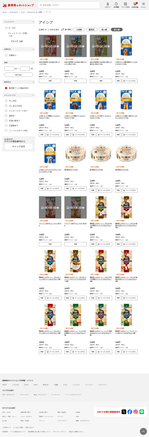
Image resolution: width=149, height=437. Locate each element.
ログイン (107, 7)
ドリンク (60, 413)
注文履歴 (116, 7)
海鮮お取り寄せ (25, 408)
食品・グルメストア (40, 391)
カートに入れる (131, 81)
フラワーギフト (62, 417)
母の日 (4, 381)
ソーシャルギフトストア (73, 391)
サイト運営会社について (18, 428)
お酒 (77, 413)
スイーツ (42, 417)
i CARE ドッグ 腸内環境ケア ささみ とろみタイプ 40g (126, 63)
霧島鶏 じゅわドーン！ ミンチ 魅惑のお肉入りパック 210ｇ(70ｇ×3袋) (101, 329)
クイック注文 (125, 7)
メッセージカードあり (16, 110)
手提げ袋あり (12, 120)
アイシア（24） (17, 41)
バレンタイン (89, 381)
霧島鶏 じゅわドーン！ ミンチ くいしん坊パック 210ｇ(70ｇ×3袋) (126, 328)
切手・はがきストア (8, 391)
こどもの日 (15, 381)
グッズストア (56, 391)
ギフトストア (24, 391)
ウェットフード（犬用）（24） (18, 34)
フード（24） (11, 27)
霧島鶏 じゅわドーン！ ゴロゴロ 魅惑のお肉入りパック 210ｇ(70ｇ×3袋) (126, 222)
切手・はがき (6, 408)
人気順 (79, 29)
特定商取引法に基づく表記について (39, 428)
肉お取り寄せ (43, 408)
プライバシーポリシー (60, 428)
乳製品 (78, 408)
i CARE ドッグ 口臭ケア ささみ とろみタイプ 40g (100, 115)
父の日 (26, 381)
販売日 (91, 29)
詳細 (50, 81)
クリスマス (76, 381)
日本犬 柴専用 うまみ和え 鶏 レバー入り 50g (49, 63)
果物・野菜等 (61, 408)
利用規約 (5, 428)
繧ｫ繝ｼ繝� (135, 7)
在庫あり (10, 55)
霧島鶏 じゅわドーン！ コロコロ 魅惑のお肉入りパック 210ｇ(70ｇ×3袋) (126, 275)
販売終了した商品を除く (17, 88)
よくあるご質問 (18, 424)
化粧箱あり (11, 125)
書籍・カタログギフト (83, 417)
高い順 (104, 29)
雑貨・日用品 (25, 417)
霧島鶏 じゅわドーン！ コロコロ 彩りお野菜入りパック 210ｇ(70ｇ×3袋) (101, 275)
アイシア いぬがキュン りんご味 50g (50, 221)
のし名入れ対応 (13, 105)
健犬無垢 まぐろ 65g (70, 166)
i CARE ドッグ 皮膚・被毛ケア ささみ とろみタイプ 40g (126, 115)
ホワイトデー (103, 381)
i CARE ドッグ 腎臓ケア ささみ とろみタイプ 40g (49, 115)
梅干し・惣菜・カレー (9, 413)
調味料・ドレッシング (46, 413)
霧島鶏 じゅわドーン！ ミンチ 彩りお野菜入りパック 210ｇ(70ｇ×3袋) (75, 329)
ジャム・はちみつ (26, 413)
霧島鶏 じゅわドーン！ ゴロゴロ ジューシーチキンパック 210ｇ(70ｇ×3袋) (75, 275)
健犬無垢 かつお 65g (96, 166)
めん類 (4, 417)
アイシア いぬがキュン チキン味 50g (75, 221)
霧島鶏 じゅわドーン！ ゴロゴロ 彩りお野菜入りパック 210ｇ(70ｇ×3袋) (101, 222)
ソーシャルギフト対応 (16, 130)
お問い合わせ (29, 424)
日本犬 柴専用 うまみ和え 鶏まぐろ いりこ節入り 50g (75, 63)
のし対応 (10, 100)
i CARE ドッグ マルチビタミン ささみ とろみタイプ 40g (50, 167)
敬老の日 (46, 381)
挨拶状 (10, 115)
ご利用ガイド (6, 424)
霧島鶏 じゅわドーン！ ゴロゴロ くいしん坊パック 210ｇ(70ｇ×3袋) (50, 274)
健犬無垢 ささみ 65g (121, 166)
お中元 (35, 381)
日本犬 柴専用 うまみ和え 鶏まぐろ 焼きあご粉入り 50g (101, 63)
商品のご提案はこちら (76, 428)
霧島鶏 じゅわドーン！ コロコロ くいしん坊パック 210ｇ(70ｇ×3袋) (50, 328)
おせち (65, 381)
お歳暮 (56, 381)
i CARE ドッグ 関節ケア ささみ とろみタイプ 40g (75, 115)
